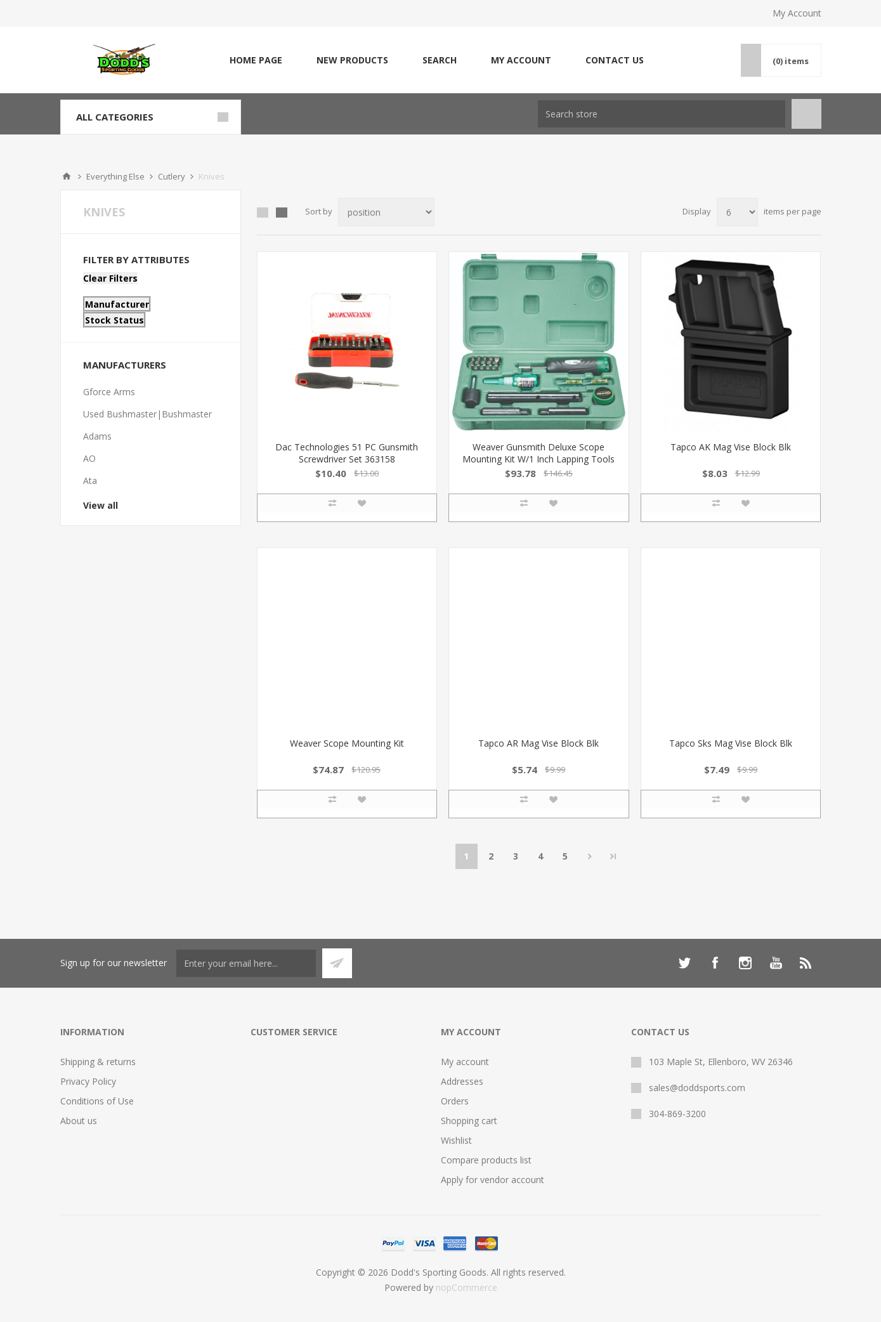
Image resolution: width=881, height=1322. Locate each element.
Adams (97, 436)
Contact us (614, 60)
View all (100, 505)
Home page (256, 60)
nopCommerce (466, 1287)
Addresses (462, 1081)
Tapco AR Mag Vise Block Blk (538, 743)
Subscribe (337, 963)
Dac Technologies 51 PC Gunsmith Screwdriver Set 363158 (346, 453)
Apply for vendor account (492, 1180)
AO (89, 458)
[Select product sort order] (386, 212)
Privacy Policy (88, 1081)
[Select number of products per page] (737, 212)
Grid (262, 212)
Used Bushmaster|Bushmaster (147, 414)
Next (590, 856)
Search (439, 60)
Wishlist (456, 1140)
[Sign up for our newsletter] (246, 963)
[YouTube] (776, 963)
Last (613, 856)
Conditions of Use (97, 1101)
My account (521, 60)
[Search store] (661, 114)
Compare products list (486, 1160)
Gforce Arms (109, 392)
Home (66, 176)
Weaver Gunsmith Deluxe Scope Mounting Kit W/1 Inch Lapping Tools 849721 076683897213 (538, 459)
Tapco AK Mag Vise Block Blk (730, 447)
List (281, 212)
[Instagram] (745, 963)
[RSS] (806, 963)
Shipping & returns (98, 1062)
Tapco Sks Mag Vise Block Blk (730, 743)
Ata (90, 480)
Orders (455, 1101)
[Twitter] (684, 963)
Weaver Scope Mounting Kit (347, 743)
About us (78, 1121)
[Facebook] (715, 963)
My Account (797, 13)
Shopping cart (469, 1121)
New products (352, 60)
